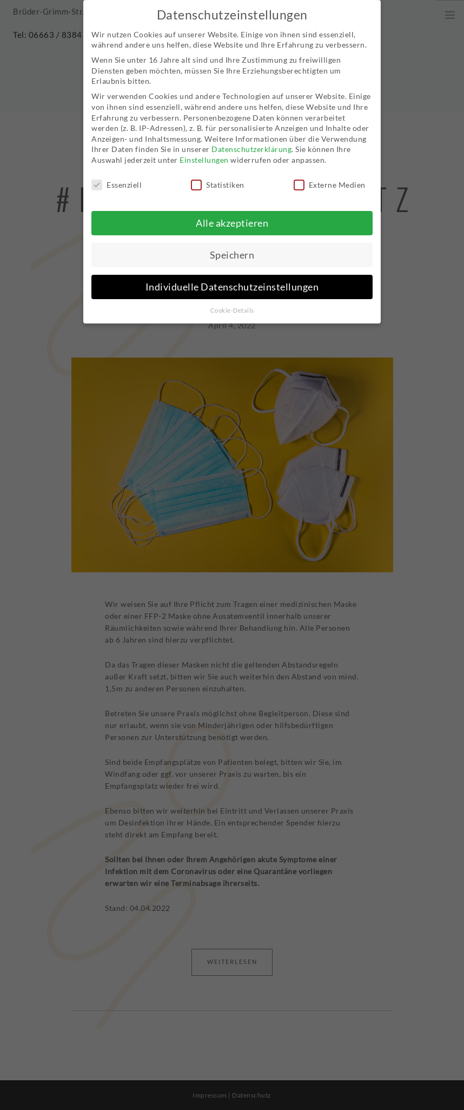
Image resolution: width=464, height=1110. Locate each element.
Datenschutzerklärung (251, 146)
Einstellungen (204, 157)
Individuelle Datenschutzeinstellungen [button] (232, 284)
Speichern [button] (232, 252)
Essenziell (116, 182)
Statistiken (217, 182)
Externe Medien (330, 182)
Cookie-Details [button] (232, 308)
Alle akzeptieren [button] (232, 220)
